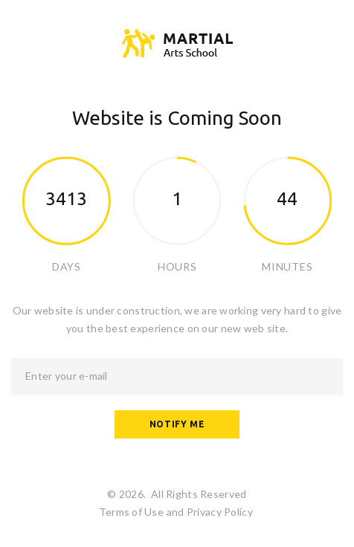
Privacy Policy (220, 511)
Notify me (177, 424)
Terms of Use (131, 511)
